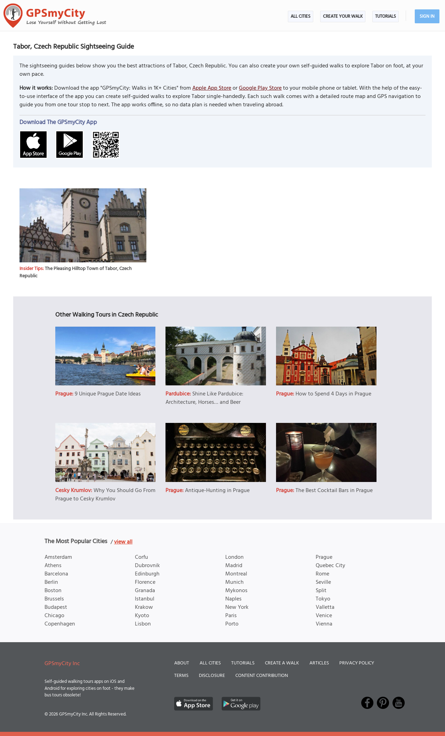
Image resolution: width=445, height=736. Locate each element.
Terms (181, 676)
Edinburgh (147, 574)
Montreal (236, 574)
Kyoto (142, 615)
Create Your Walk (343, 16)
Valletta (325, 607)
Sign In (427, 16)
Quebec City (330, 565)
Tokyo (323, 599)
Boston (53, 590)
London (234, 557)
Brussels (54, 599)
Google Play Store (260, 88)
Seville (323, 582)
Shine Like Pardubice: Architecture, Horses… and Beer (204, 398)
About (181, 663)
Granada (145, 590)
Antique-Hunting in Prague (217, 490)
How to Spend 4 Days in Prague (333, 394)
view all (123, 542)
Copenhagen (59, 624)
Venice (324, 615)
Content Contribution (261, 676)
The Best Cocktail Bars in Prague (334, 490)
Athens (53, 565)
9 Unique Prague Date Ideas (108, 394)
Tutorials (385, 16)
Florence (145, 582)
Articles (319, 663)
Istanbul (144, 599)
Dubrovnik (147, 565)
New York (237, 607)
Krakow (144, 607)
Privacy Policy (356, 663)
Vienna (324, 624)
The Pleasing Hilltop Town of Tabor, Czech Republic (75, 272)
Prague (324, 557)
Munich (234, 582)
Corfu (141, 557)
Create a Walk (282, 663)
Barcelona (56, 574)
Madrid (233, 565)
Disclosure (212, 676)
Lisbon (143, 624)
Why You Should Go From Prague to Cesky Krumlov (105, 495)
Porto (231, 624)
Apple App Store (211, 88)
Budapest (55, 607)
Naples (233, 599)
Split (321, 590)
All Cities (300, 16)
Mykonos (236, 590)
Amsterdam (58, 557)
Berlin (51, 582)
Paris (231, 615)
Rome (322, 574)
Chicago (54, 615)
